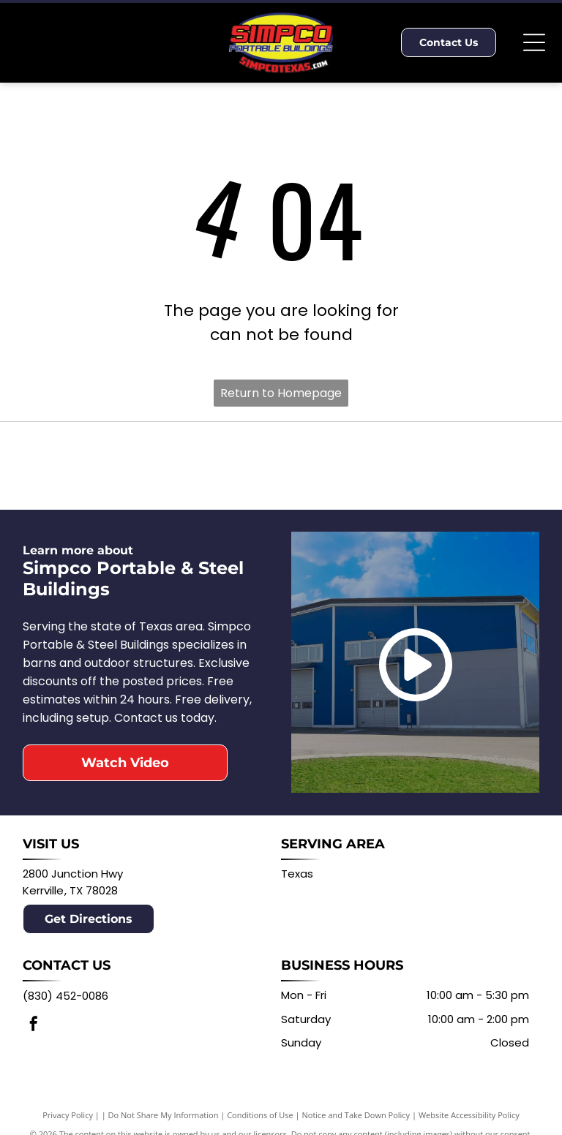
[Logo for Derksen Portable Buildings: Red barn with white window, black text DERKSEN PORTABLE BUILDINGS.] (146, 465)
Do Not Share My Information (163, 1114)
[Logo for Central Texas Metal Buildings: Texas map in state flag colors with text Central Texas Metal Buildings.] (416, 465)
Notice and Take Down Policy (356, 1114)
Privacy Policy (67, 1114)
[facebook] (34, 1025)
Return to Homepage (281, 393)
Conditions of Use (260, 1114)
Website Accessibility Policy (469, 1114)
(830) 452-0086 (65, 995)
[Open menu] (534, 42)
